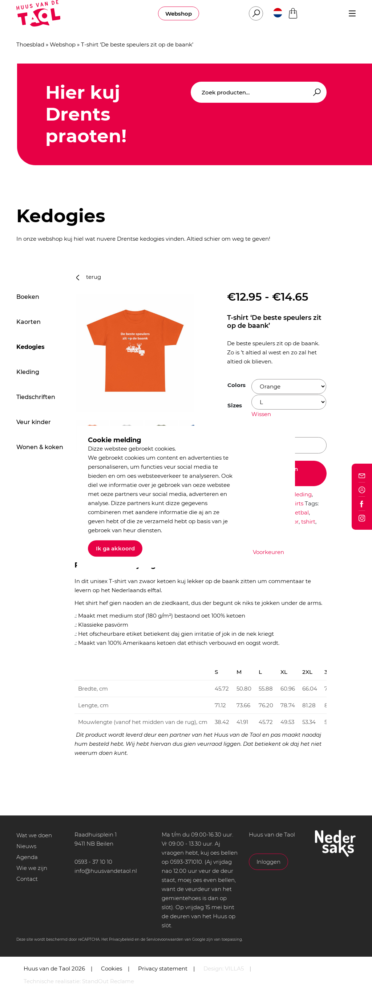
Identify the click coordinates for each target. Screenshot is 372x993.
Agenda (27, 857)
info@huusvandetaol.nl (105, 870)
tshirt (308, 521)
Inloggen (268, 861)
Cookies (111, 968)
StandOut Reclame (108, 981)
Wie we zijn (31, 867)
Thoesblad (30, 44)
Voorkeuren (268, 552)
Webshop (178, 13)
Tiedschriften (35, 397)
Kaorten (28, 321)
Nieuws (26, 846)
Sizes (234, 405)
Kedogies (30, 346)
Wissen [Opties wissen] (261, 414)
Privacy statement (162, 968)
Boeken (27, 296)
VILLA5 (234, 968)
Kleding (27, 372)
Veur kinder (33, 422)
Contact (27, 878)
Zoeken (315, 92)
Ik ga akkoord (115, 548)
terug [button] (88, 276)
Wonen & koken (39, 447)
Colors (236, 385)
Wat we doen (34, 835)
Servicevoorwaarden (164, 939)
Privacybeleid (121, 939)
